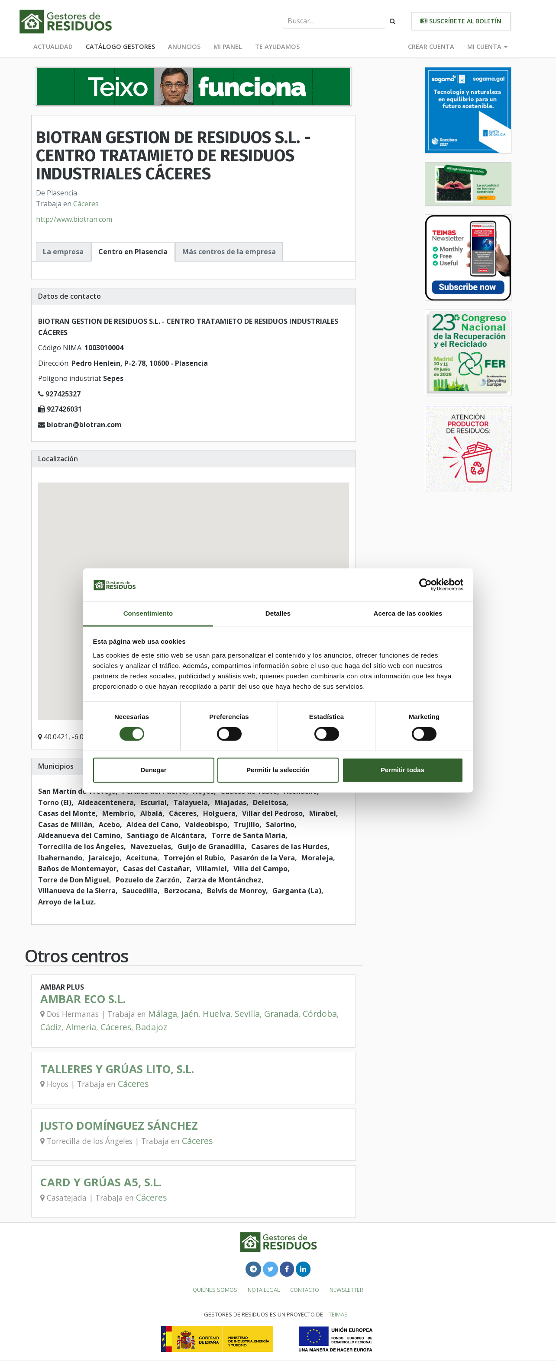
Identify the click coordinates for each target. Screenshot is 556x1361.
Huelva (216, 1013)
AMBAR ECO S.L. (83, 998)
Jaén (189, 1013)
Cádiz (50, 1027)
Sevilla (247, 1013)
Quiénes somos (215, 1290)
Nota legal (264, 1290)
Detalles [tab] (278, 613)
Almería (81, 1027)
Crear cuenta (431, 46)
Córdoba (320, 1013)
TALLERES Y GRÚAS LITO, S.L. (117, 1069)
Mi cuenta (487, 46)
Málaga (162, 1013)
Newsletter (346, 1290)
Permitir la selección (278, 769)
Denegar (153, 769)
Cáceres (86, 203)
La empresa (63, 251)
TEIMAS (338, 1314)
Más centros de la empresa (229, 251)
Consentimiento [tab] (148, 613)
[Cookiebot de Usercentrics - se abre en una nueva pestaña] (425, 584)
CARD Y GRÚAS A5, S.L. (101, 1182)
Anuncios (184, 46)
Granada (281, 1013)
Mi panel (227, 46)
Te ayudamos (277, 46)
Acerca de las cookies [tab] (408, 613)
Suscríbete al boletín (460, 21)
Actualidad (53, 46)
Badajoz (151, 1027)
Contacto (304, 1290)
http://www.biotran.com (74, 219)
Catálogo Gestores (120, 46)
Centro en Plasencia (133, 251)
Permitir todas (402, 769)
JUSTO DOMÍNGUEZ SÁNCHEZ (119, 1125)
